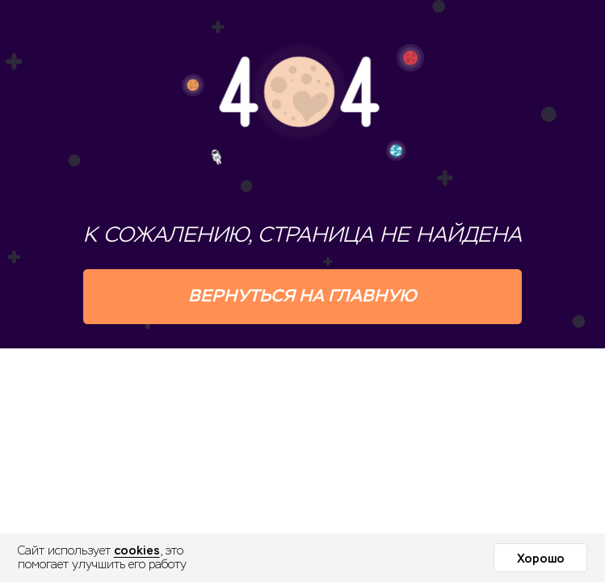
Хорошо (541, 558)
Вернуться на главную (302, 295)
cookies (137, 550)
